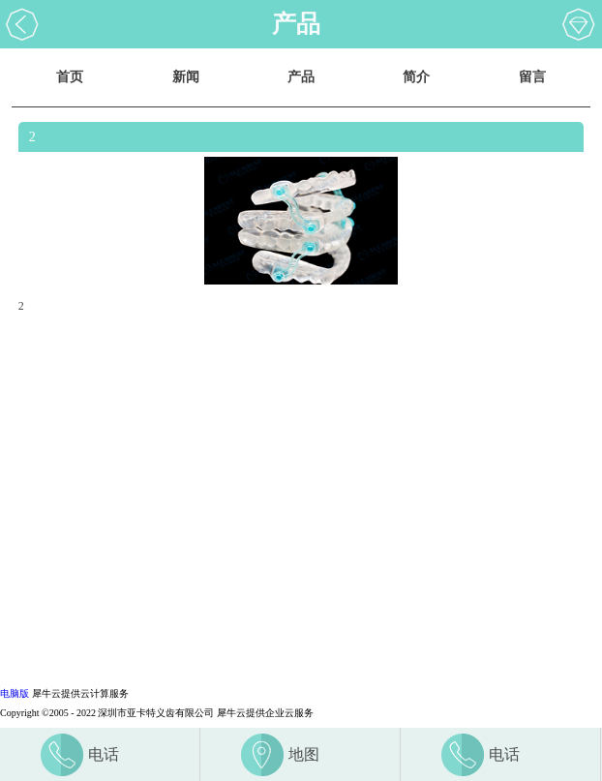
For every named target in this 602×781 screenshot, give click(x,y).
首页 (69, 77)
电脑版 (14, 693)
